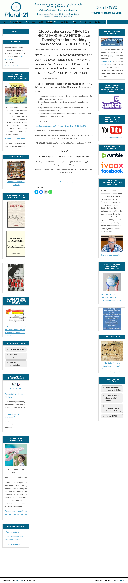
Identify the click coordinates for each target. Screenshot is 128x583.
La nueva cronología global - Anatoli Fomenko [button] (111, 397)
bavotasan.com (120, 580)
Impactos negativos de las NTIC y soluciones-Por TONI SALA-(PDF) (61, 126)
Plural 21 (105, 137)
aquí (110, 56)
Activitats (65, 22)
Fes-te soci (30, 22)
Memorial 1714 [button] (109, 416)
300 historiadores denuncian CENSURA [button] (111, 388)
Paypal (103, 64)
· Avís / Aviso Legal (12, 532)
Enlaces (88, 22)
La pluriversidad (116, 137)
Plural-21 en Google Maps (64, 182)
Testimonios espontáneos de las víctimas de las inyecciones (16, 514)
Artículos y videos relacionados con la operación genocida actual (111, 297)
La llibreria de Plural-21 (48, 22)
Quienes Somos (16, 22)
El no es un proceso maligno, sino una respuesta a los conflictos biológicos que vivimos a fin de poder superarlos (16, 330)
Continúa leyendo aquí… (110, 255)
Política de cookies (13, 544)
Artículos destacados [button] (16, 349)
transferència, (106, 61)
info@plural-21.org (12, 65)
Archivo (76, 22)
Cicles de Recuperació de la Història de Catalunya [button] (112, 408)
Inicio (4, 22)
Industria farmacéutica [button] (13, 363)
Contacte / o (100, 22)
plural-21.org (18, 580)
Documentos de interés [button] (14, 356)
